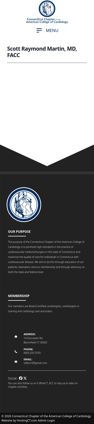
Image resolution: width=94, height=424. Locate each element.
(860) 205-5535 (32, 353)
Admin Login (46, 420)
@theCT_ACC (46, 383)
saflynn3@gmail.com (35, 363)
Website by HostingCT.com (19, 420)
